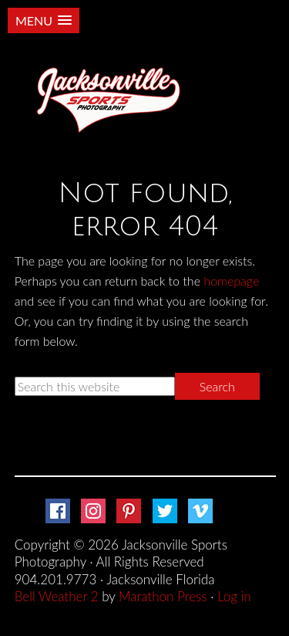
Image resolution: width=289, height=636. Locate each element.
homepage (231, 280)
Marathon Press (163, 596)
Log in (234, 596)
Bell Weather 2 (57, 596)
